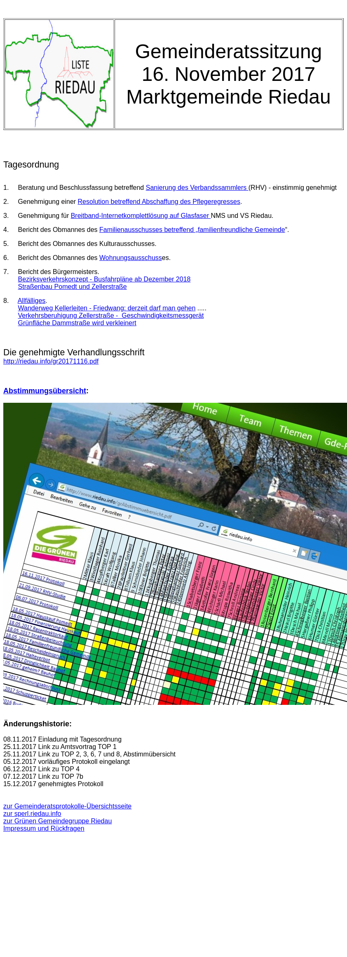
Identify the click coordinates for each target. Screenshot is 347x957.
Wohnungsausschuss (130, 257)
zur (32, 813)
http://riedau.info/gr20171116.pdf (50, 361)
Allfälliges (32, 300)
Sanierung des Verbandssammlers (197, 187)
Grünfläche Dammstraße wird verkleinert (77, 322)
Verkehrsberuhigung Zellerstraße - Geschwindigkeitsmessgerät (111, 315)
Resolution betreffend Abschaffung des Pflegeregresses (159, 201)
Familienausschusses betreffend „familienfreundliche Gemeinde (192, 229)
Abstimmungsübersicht (44, 391)
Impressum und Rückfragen (43, 828)
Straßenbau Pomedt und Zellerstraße (72, 286)
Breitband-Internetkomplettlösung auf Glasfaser (141, 215)
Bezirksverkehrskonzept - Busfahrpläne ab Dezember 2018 (104, 279)
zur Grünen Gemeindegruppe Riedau (57, 821)
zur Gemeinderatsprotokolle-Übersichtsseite (67, 806)
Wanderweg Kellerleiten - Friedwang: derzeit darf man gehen (107, 308)
